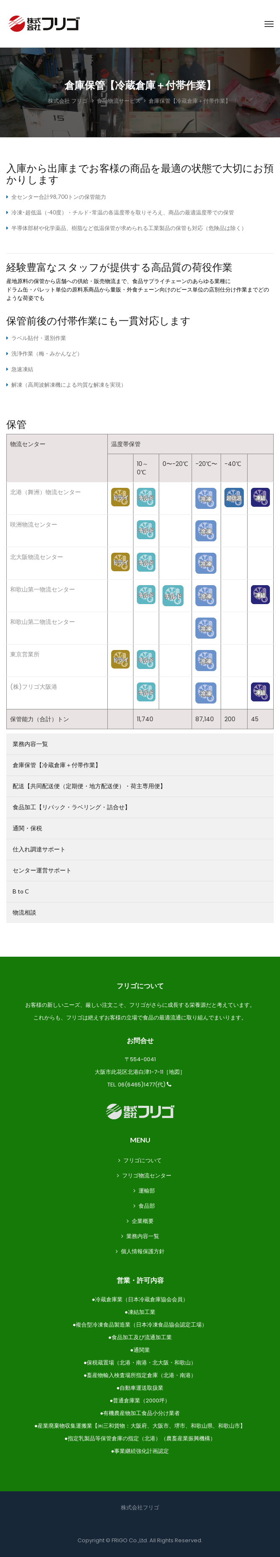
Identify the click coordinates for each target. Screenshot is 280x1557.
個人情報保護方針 (143, 1251)
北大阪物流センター (36, 557)
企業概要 (143, 1221)
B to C (21, 891)
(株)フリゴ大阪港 (33, 686)
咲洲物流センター (33, 524)
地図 (174, 1072)
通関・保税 (27, 828)
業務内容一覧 (30, 743)
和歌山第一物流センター (42, 589)
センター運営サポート (42, 870)
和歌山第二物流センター (42, 622)
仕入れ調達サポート (39, 849)
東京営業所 (25, 654)
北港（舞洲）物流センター (45, 492)
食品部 (147, 1206)
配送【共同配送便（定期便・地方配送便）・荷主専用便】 (89, 785)
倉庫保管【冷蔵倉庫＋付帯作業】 (57, 764)
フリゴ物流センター (146, 1176)
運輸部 (147, 1191)
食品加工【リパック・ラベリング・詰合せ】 (72, 807)
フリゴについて (142, 1160)
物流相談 (24, 912)
